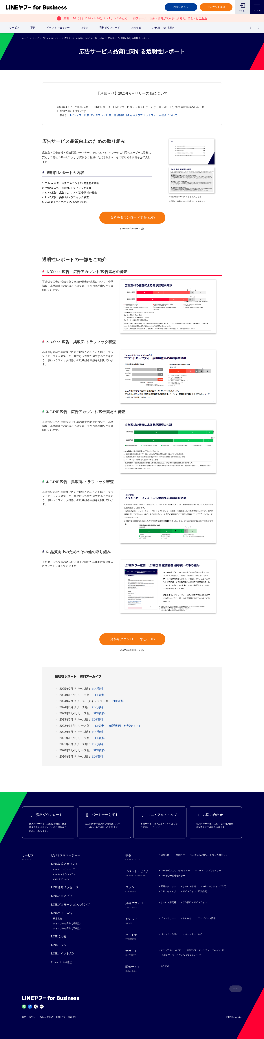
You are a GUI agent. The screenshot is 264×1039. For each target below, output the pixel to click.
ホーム (25, 38)
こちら (203, 18)
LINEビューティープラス (65, 869)
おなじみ (165, 966)
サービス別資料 (168, 902)
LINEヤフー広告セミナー (173, 875)
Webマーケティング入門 (214, 886)
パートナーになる (193, 934)
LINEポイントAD (62, 953)
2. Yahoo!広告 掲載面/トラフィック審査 (66, 187)
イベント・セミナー (58, 27)
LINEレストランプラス (64, 874)
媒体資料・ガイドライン (195, 902)
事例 (33, 27)
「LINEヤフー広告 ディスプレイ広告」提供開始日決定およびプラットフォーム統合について (122, 115)
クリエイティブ (168, 891)
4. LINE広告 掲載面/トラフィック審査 (65, 197)
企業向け (165, 854)
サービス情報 (189, 886)
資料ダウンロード (109, 27)
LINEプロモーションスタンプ (70, 904)
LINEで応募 (58, 936)
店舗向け (180, 854)
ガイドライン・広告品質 (195, 891)
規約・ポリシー (29, 1017)
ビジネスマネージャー (65, 855)
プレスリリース (168, 918)
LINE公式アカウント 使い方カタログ (209, 854)
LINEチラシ (58, 945)
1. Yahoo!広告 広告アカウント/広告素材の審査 (70, 183)
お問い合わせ (181, 7)
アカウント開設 (216, 7)
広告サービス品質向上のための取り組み (84, 38)
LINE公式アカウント (64, 863)
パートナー (141, 937)
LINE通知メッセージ (64, 887)
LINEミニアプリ (61, 895)
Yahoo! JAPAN (47, 1017)
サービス (14, 27)
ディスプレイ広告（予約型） (67, 928)
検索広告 (57, 918)
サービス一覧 (38, 38)
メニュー (257, 7)
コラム (84, 27)
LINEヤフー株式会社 (66, 1017)
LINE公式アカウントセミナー (175, 870)
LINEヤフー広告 (61, 913)
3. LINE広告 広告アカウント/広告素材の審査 (69, 192)
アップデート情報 (207, 918)
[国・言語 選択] (258, 27)
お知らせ (136, 27)
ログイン (242, 11)
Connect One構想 (61, 962)
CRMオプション (61, 879)
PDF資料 (97, 688)
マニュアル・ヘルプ (170, 950)
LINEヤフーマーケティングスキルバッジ (181, 955)
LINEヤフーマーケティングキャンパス (206, 950)
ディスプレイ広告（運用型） (67, 923)
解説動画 (125, 725)
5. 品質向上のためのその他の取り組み (65, 202)
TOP (236, 989)
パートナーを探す (169, 934)
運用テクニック (168, 886)
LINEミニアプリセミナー (208, 870)
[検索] (250, 27)
